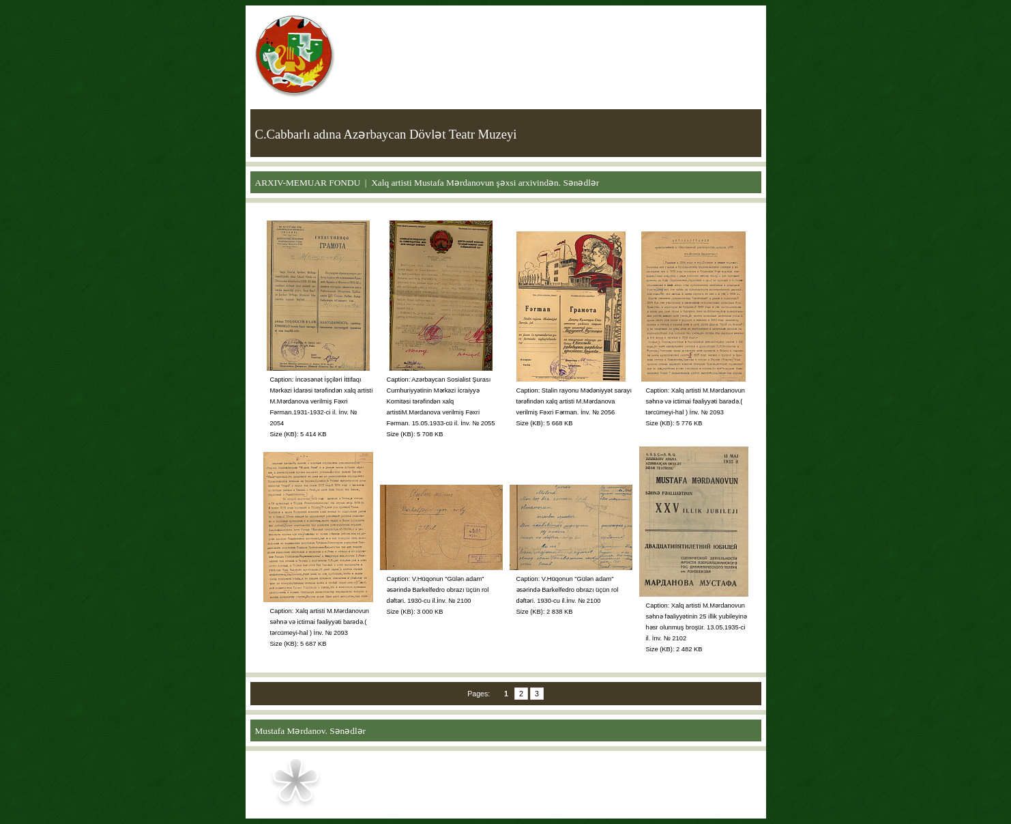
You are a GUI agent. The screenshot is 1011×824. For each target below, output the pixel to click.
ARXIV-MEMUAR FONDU (308, 182)
